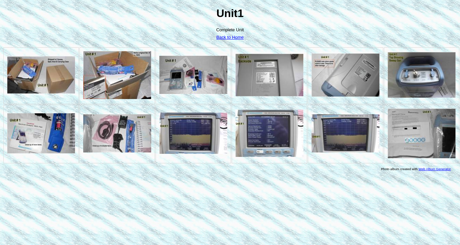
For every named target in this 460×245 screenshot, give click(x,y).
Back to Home (230, 37)
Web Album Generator (435, 169)
